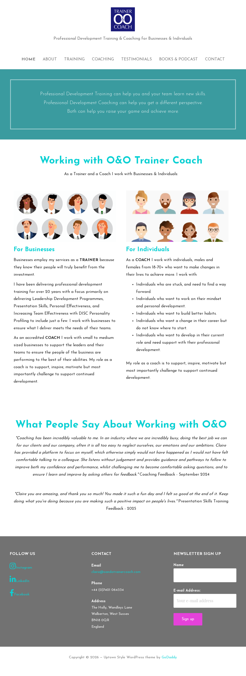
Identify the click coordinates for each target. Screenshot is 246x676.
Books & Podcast (178, 59)
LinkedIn (19, 579)
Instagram (21, 566)
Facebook (20, 592)
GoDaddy (169, 657)
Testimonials (136, 59)
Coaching (103, 59)
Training (74, 59)
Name (179, 565)
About (50, 59)
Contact (215, 59)
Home (28, 59)
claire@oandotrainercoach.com (115, 572)
